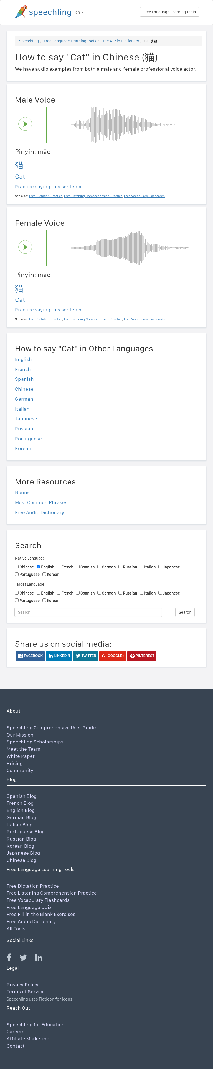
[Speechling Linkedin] (42, 959)
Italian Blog (19, 824)
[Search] (88, 612)
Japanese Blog (23, 853)
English (23, 359)
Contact (16, 1046)
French (23, 369)
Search (185, 612)
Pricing (15, 763)
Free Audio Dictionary (120, 41)
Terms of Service (26, 991)
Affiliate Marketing (28, 1039)
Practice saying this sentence (49, 186)
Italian (22, 409)
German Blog (21, 817)
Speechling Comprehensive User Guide (51, 727)
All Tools (16, 928)
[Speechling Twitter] (26, 959)
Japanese (26, 418)
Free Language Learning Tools (169, 12)
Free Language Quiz (29, 907)
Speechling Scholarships (35, 742)
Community (20, 770)
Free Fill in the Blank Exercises (41, 914)
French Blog (20, 803)
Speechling (29, 41)
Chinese (24, 389)
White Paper (21, 756)
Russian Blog (21, 839)
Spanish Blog (22, 796)
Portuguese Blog (26, 831)
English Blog (21, 810)
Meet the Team (23, 749)
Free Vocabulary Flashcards (38, 900)
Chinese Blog (21, 860)
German (24, 399)
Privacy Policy (23, 984)
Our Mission (20, 735)
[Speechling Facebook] (12, 959)
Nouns (22, 492)
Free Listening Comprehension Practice (52, 893)
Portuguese (28, 438)
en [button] (79, 12)
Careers (15, 1031)
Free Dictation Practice (33, 886)
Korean (23, 448)
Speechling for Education (36, 1024)
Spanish (24, 379)
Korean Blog (20, 846)
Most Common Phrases (41, 502)
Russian (24, 428)
